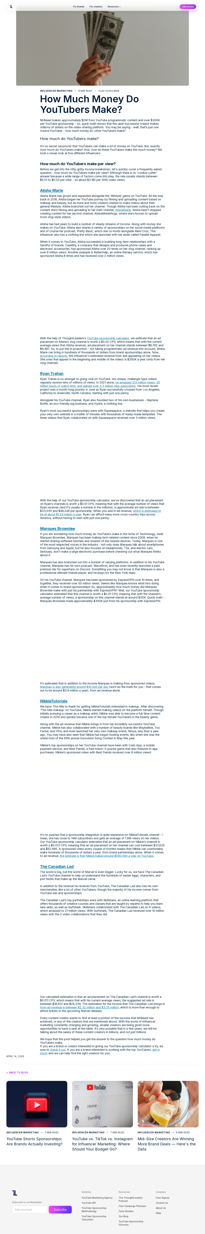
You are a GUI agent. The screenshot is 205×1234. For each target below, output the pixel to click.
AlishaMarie (123, 210)
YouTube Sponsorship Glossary (131, 1223)
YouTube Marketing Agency (97, 1197)
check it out (58, 1049)
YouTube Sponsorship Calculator (94, 1218)
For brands (78, 6)
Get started (188, 6)
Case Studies (126, 1211)
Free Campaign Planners (132, 1206)
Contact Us (162, 1202)
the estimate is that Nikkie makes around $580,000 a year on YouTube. (107, 856)
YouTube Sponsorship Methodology (94, 1210)
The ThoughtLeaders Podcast (131, 1199)
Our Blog (123, 1216)
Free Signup (162, 1197)
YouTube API (89, 1202)
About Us (161, 1208)
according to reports (53, 356)
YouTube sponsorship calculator (108, 338)
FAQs (158, 1213)
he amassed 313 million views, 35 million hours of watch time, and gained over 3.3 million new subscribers (100, 384)
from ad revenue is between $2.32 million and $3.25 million (79, 1007)
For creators (96, 6)
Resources (114, 6)
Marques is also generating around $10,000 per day (74, 687)
